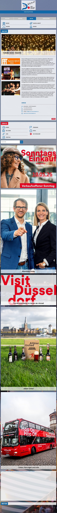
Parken (7, 127)
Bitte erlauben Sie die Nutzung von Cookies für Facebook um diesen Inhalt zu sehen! (17, 471)
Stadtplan (8, 137)
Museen (7, 23)
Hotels (34, 130)
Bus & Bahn (8, 130)
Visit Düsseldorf (36, 134)
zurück (53, 119)
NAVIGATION (28, 12)
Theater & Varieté (37, 23)
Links (7, 134)
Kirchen (34, 26)
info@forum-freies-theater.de (32, 111)
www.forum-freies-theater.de (29, 113)
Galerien (8, 26)
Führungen (35, 127)
